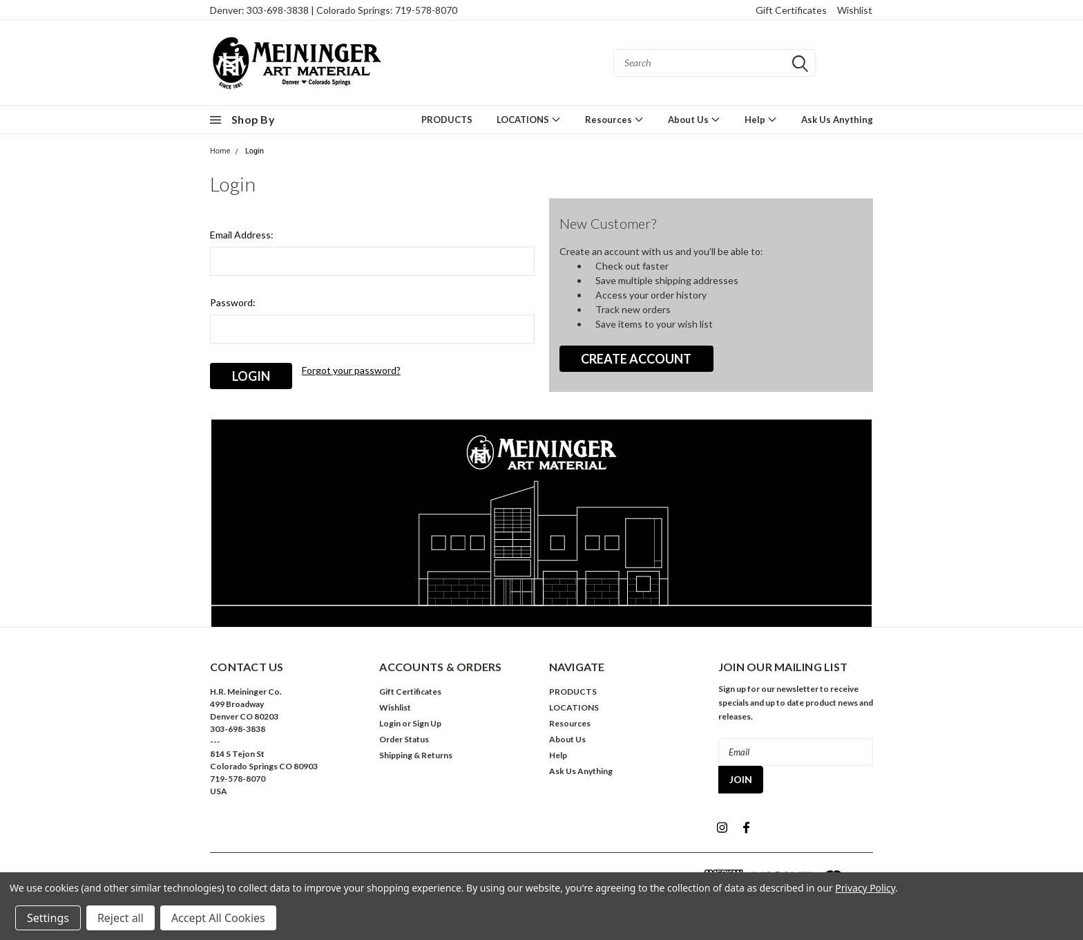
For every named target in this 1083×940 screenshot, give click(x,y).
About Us (694, 119)
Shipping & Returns (415, 752)
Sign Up (426, 720)
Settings (48, 917)
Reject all (120, 917)
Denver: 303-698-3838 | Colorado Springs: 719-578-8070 (333, 10)
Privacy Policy (865, 887)
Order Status (404, 736)
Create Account (636, 358)
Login (254, 151)
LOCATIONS (529, 119)
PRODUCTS (446, 119)
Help (761, 119)
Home (220, 151)
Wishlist (854, 10)
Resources (614, 119)
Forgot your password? (351, 370)
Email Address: (242, 235)
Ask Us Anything (837, 119)
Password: (233, 302)
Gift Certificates (791, 10)
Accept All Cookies (218, 917)
